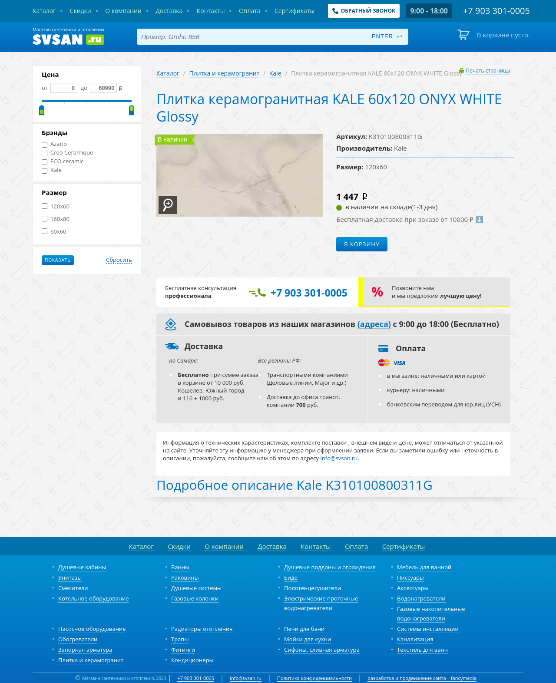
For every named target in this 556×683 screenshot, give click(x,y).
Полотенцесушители (312, 588)
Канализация (415, 639)
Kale (52, 170)
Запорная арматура (85, 649)
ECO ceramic (63, 161)
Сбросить (119, 260)
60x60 (54, 231)
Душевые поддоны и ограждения (330, 567)
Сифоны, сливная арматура (322, 649)
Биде (291, 577)
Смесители (73, 588)
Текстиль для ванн (422, 649)
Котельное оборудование (93, 598)
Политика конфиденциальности (314, 678)
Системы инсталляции (428, 629)
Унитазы (70, 577)
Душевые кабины (82, 567)
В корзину (362, 244)
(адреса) (374, 324)
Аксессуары (413, 588)
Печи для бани (304, 629)
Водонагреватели (421, 598)
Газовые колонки (194, 598)
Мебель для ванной (424, 567)
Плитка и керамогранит (224, 73)
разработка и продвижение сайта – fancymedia (422, 678)
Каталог (167, 73)
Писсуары (410, 577)
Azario (54, 144)
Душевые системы (196, 588)
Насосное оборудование (92, 629)
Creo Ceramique (67, 152)
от (59, 88)
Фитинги (183, 649)
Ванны (180, 567)
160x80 (56, 219)
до (98, 88)
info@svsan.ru (245, 678)
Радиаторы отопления (202, 629)
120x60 (56, 206)
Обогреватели (77, 639)
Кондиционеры (192, 660)
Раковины (185, 577)
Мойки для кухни (307, 639)
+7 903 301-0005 (195, 678)
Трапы (180, 639)
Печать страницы (488, 70)
